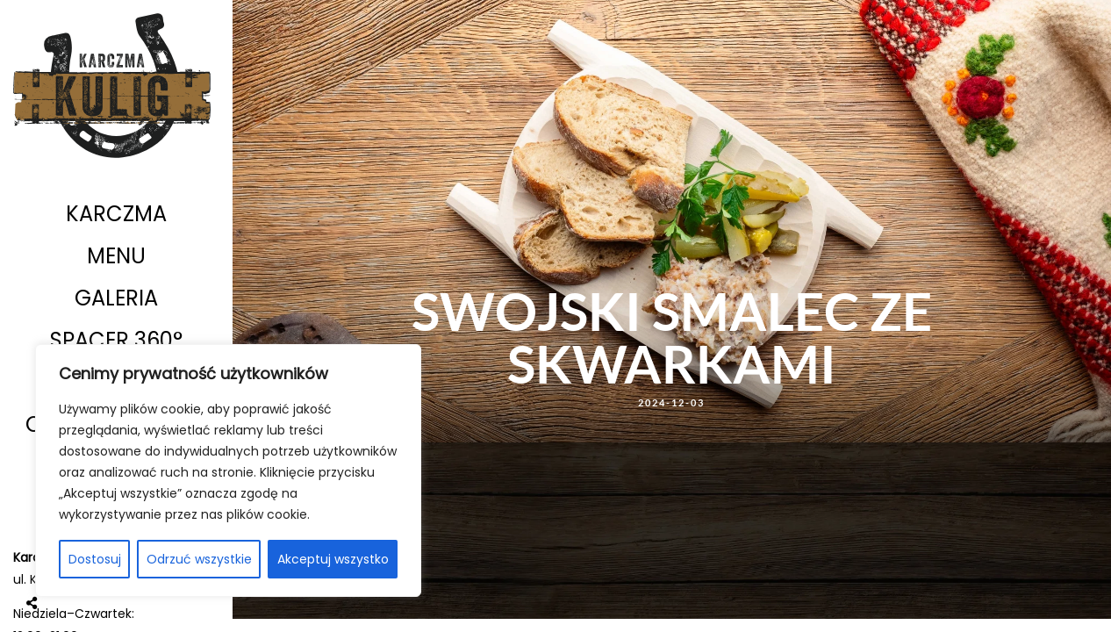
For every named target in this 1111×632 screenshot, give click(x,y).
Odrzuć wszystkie (199, 559)
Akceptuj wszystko (333, 559)
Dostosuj (94, 559)
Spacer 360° (116, 340)
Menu (116, 255)
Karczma (116, 213)
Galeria (116, 298)
